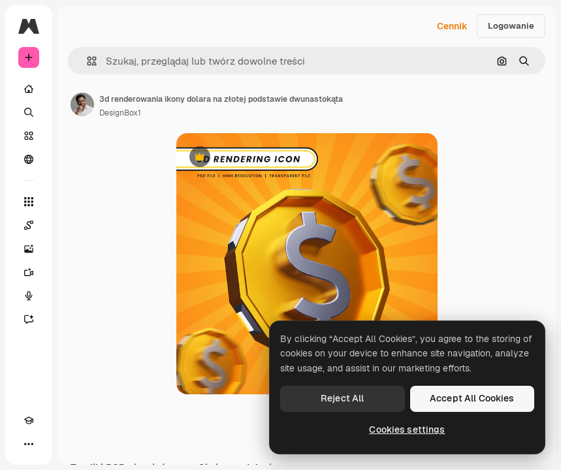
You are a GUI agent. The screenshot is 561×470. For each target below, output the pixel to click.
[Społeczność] (28, 159)
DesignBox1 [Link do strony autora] (120, 113)
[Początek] (28, 88)
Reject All (342, 398)
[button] (86, 61)
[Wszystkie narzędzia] (28, 201)
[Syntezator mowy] (28, 295)
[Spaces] (28, 225)
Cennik (452, 26)
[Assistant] (28, 319)
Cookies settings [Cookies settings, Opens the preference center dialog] (407, 429)
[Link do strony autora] (82, 104)
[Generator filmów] (28, 272)
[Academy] (28, 420)
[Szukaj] (28, 112)
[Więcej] (28, 443)
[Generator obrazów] (28, 248)
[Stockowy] (28, 135)
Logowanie (511, 25)
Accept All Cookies (472, 398)
